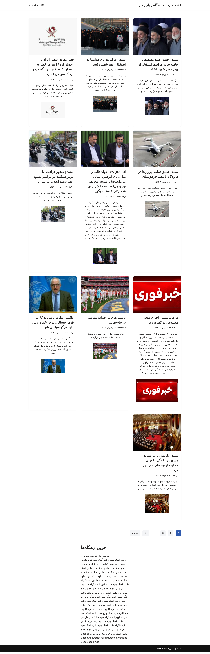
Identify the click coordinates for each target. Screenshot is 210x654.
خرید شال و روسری (91, 566)
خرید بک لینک (108, 566)
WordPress (161, 650)
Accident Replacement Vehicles (110, 640)
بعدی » (135, 535)
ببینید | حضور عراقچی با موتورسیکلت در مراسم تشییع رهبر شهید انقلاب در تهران (54, 177)
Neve (178, 650)
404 (42, 5)
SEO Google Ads (90, 644)
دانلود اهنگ (95, 599)
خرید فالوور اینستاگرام (92, 582)
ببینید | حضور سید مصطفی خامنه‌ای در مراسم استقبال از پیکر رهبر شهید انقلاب (158, 64)
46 (145, 535)
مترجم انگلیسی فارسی (92, 619)
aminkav (172, 75)
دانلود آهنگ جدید (101, 562)
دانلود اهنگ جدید (118, 562)
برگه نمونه (33, 5)
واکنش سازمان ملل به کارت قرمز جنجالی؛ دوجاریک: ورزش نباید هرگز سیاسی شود (53, 323)
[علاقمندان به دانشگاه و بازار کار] (160, 5)
